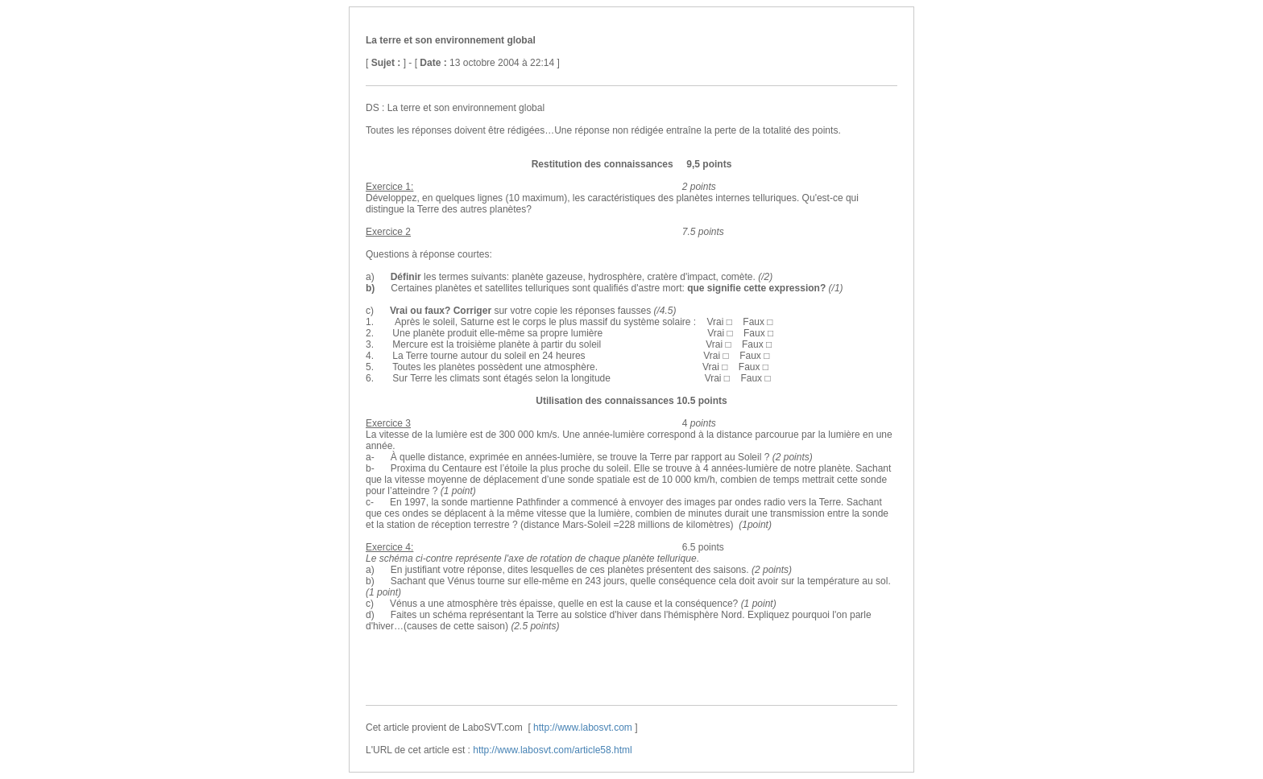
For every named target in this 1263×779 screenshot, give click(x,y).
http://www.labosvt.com (582, 727)
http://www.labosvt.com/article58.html (552, 750)
